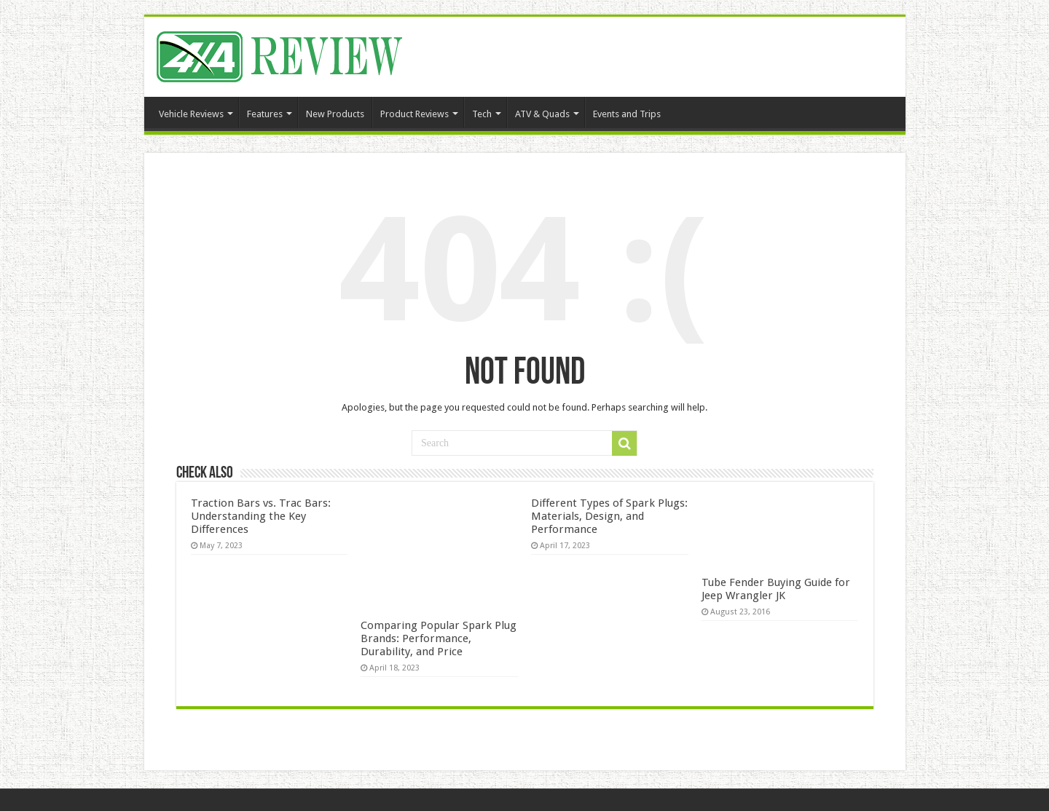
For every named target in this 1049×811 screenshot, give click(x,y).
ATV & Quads (542, 113)
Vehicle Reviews (191, 113)
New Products (335, 113)
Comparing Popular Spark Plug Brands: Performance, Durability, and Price (438, 638)
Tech (482, 113)
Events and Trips (627, 113)
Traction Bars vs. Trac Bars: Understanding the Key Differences (261, 516)
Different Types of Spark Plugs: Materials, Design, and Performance (609, 516)
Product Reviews (414, 113)
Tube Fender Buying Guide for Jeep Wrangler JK (776, 589)
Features (265, 113)
